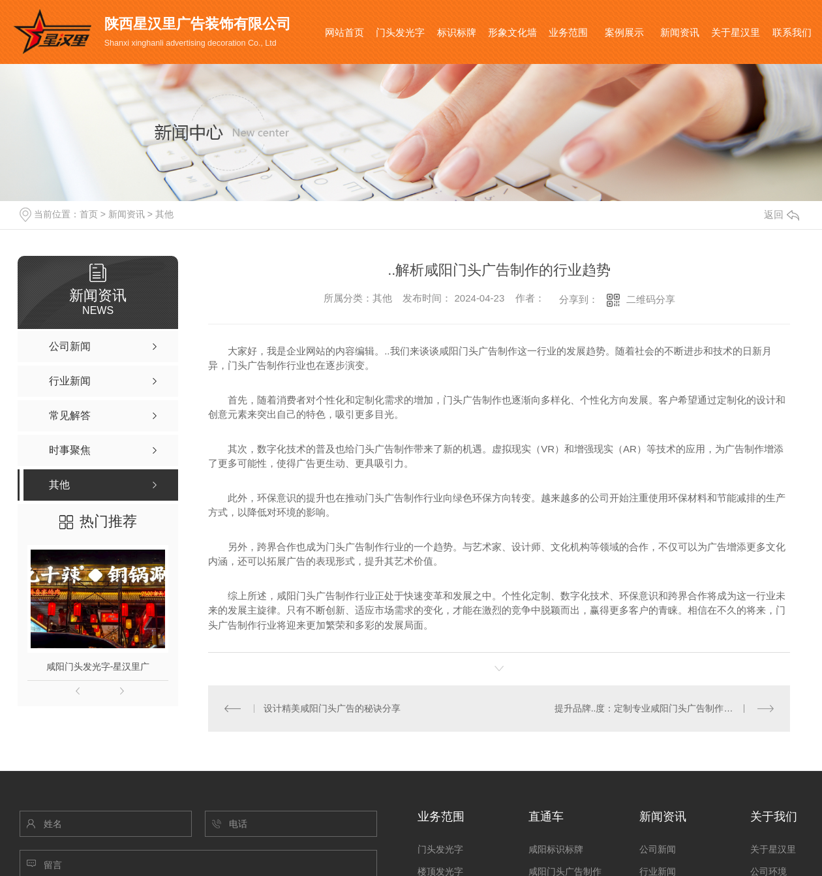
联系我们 (792, 32)
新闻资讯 (679, 32)
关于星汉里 (735, 32)
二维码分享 (650, 299)
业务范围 (568, 32)
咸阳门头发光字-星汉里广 (98, 666)
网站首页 (344, 32)
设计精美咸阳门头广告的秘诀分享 (332, 708)
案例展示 (624, 32)
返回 (781, 214)
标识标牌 (456, 32)
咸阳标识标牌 (555, 849)
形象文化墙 (512, 32)
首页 (89, 214)
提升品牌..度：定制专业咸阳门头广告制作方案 (648, 708)
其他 (164, 214)
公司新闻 (657, 849)
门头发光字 (400, 32)
